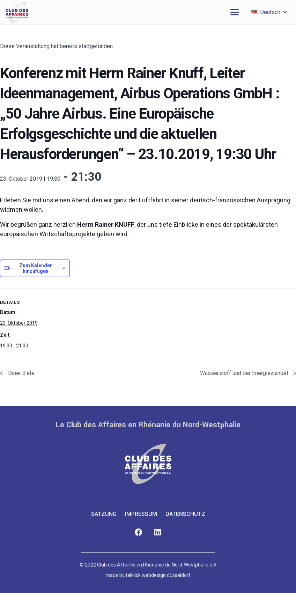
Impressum (141, 514)
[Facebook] (138, 532)
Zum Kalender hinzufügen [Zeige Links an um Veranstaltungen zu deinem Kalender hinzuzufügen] (35, 268)
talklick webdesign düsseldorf (158, 575)
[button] (234, 12)
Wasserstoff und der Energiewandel (244, 373)
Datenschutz (185, 514)
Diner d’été (21, 373)
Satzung (104, 514)
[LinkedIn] (157, 532)
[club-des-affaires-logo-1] (17, 12)
